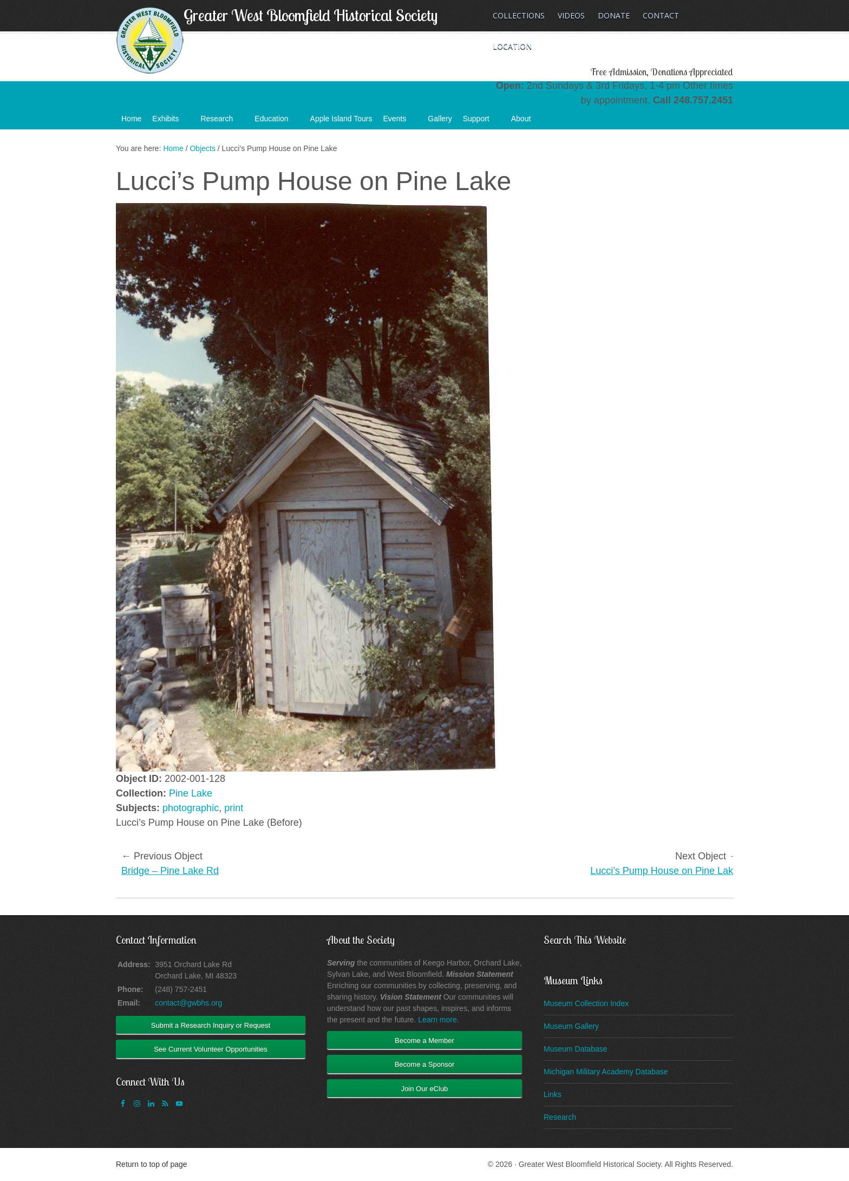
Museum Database (576, 1049)
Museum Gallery (571, 1026)
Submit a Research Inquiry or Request (210, 1025)
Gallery (440, 118)
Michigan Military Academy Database (606, 1071)
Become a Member (424, 1040)
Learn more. (438, 1019)
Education (276, 121)
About (526, 121)
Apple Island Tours (341, 118)
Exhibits (171, 121)
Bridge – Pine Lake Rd (170, 870)
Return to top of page (151, 1164)
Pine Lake (190, 793)
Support (481, 121)
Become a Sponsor (425, 1064)
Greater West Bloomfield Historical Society (310, 15)
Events (400, 121)
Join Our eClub (424, 1089)
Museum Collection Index (586, 1003)
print (233, 807)
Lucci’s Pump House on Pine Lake (664, 870)
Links (552, 1094)
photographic (190, 807)
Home (131, 118)
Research (222, 121)
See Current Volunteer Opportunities (210, 1049)
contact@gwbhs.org (188, 1003)
